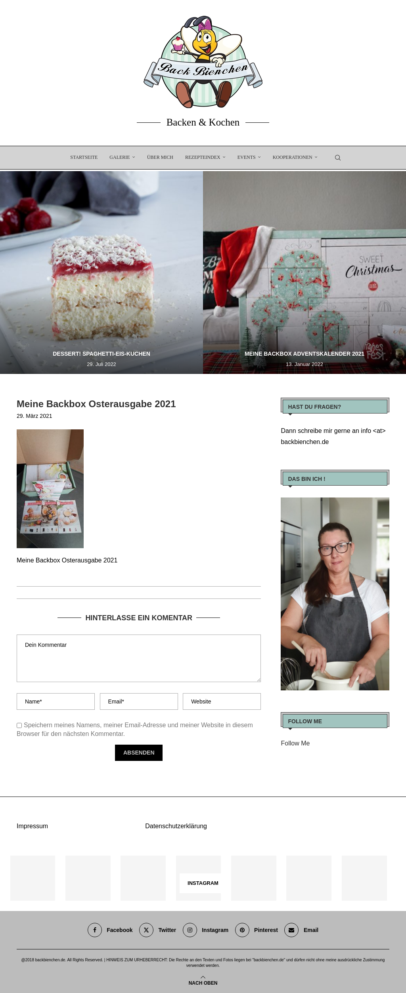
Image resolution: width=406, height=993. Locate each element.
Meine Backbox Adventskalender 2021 (304, 354)
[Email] (301, 930)
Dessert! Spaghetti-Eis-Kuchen (101, 354)
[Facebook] (110, 930)
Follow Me (295, 743)
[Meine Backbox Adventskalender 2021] (304, 272)
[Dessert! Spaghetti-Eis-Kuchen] (101, 272)
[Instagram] (205, 930)
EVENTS (246, 157)
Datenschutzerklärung (176, 826)
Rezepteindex (202, 157)
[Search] (338, 157)
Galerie (119, 157)
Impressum (32, 826)
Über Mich (160, 157)
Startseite (84, 157)
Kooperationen (292, 157)
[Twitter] (157, 930)
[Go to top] (203, 982)
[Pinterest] (256, 930)
